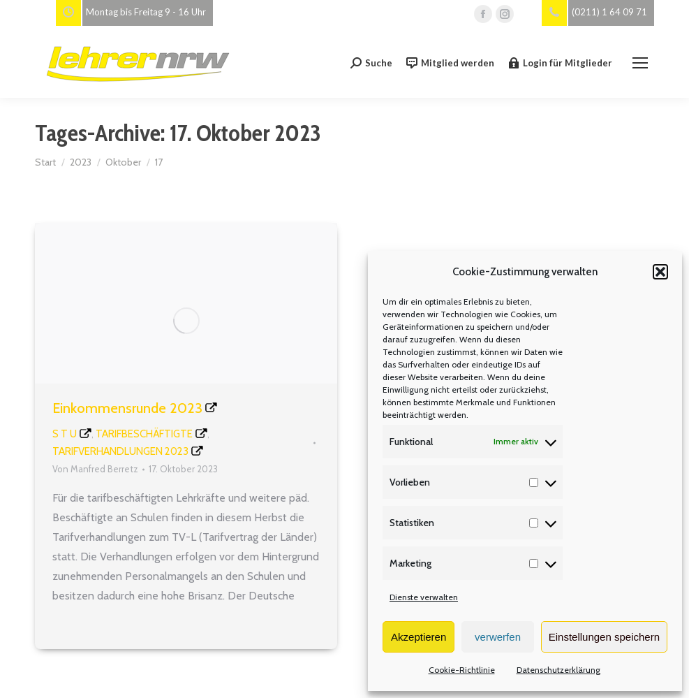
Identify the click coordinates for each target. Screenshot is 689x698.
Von (95, 468)
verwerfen (498, 637)
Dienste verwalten (424, 597)
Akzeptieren (418, 637)
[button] (660, 272)
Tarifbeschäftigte (144, 434)
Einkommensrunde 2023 (127, 408)
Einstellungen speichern (604, 637)
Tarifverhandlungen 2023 (120, 451)
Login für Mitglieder (560, 63)
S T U (64, 434)
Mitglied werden (450, 63)
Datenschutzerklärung (558, 669)
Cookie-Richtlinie (462, 669)
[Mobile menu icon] (640, 63)
